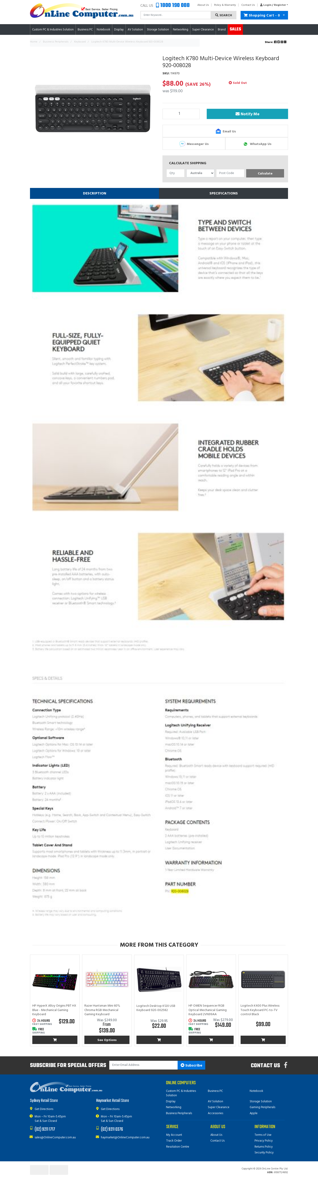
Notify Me (247, 114)
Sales (235, 29)
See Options (107, 1040)
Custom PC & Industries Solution (181, 1093)
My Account (174, 1135)
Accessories (215, 1113)
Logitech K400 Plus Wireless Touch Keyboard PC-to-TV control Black (260, 1010)
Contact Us (248, 5)
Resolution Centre (177, 1146)
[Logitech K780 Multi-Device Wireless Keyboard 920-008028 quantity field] (181, 114)
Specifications (223, 193)
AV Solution (215, 1101)
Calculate (265, 173)
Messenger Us (194, 144)
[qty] (175, 173)
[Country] (200, 173)
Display (171, 1101)
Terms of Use (263, 1135)
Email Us (225, 131)
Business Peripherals (179, 1113)
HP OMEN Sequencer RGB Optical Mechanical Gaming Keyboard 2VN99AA (208, 1010)
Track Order (174, 1140)
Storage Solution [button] (158, 29)
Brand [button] (222, 29)
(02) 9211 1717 (45, 1129)
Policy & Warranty (225, 5)
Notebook (256, 1091)
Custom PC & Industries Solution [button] (53, 29)
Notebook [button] (103, 29)
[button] (273, 5)
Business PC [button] (85, 29)
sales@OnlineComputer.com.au (55, 1137)
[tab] (94, 193)
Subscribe (191, 1066)
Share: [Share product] (276, 42)
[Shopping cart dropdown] (284, 15)
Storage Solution (261, 1101)
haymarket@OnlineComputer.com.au (125, 1137)
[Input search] (175, 15)
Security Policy (264, 1152)
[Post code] (230, 173)
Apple (254, 1113)
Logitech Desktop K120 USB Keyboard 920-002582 (155, 1008)
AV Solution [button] (135, 29)
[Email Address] (143, 1065)
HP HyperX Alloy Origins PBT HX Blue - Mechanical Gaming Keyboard (54, 1010)
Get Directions (44, 1109)
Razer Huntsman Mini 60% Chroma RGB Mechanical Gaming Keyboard (102, 1010)
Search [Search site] (223, 15)
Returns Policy (264, 1146)
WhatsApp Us (257, 144)
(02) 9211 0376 (112, 1129)
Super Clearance (203, 29)
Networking (173, 1107)
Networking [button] (180, 29)
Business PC (215, 1091)
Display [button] (119, 29)
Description (94, 193)
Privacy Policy (264, 1140)
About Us (203, 5)
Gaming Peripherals (262, 1107)
